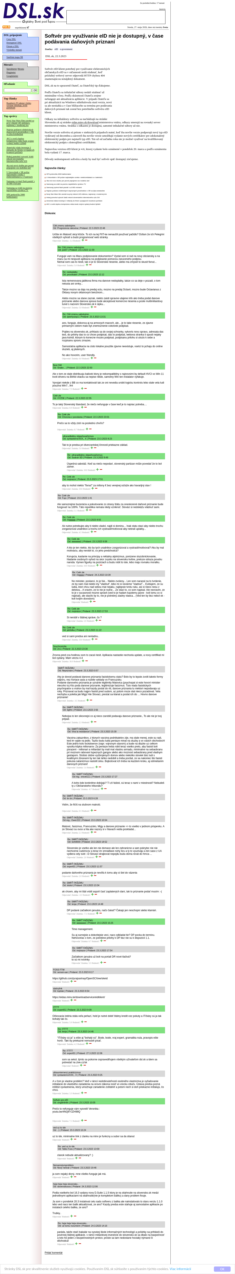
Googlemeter (12, 76)
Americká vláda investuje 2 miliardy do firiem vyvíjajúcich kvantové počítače (20, 149)
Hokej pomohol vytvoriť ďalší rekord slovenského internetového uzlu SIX (19, 158)
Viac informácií (180, 1269)
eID (56, 49)
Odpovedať (56, 241)
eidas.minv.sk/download (85, 122)
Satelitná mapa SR (14, 57)
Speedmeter (11, 69)
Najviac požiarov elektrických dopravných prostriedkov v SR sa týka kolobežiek (20, 131)
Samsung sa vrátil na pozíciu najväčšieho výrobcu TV (19, 189)
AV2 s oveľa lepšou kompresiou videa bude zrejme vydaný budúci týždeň (20, 140)
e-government (66, 49)
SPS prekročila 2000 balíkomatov (15, 195)
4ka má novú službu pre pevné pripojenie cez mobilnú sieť (20, 166)
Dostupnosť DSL (14, 43)
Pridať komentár (54, 1252)
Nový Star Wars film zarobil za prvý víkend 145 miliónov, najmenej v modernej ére (20, 122)
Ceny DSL (11, 39)
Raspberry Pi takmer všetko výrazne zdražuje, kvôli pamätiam (18, 105)
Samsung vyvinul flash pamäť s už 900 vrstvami (20, 182)
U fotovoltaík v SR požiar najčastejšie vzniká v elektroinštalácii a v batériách (19, 174)
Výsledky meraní (14, 50)
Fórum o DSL (12, 46)
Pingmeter (11, 72)
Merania (21, 69)
